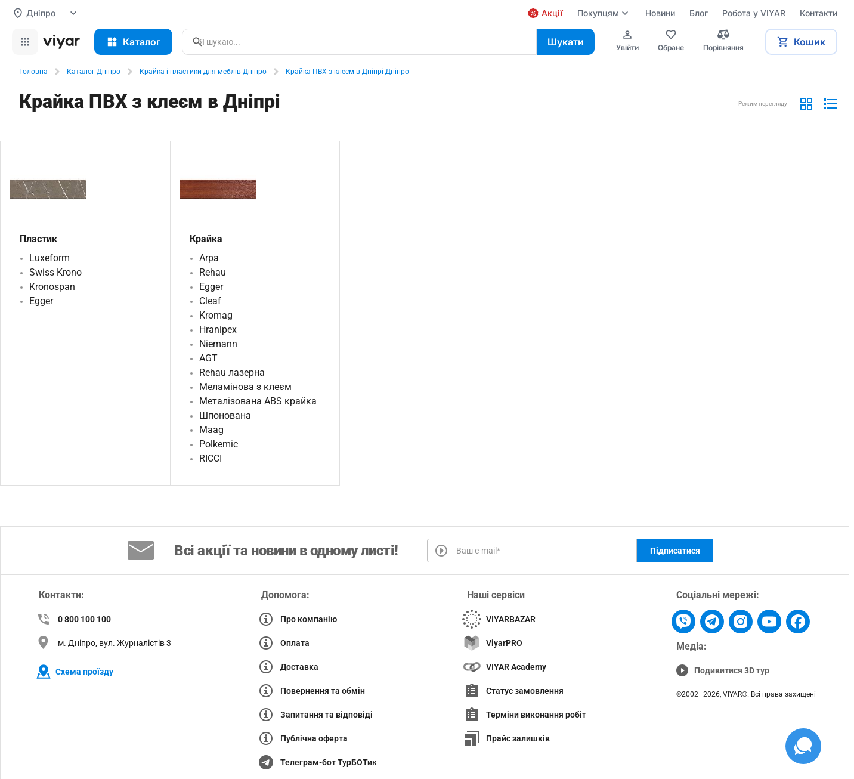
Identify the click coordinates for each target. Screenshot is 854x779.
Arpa (209, 258)
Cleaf (210, 301)
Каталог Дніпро (93, 71)
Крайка (206, 239)
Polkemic (218, 444)
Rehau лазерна (232, 372)
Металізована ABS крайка (258, 401)
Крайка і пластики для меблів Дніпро (203, 71)
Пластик (38, 239)
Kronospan (52, 286)
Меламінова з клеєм (245, 386)
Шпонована (225, 415)
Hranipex (218, 329)
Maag (211, 429)
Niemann (218, 344)
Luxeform (49, 258)
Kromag (216, 315)
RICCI (210, 458)
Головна (33, 71)
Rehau (212, 272)
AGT (208, 358)
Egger (41, 301)
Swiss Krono (55, 272)
